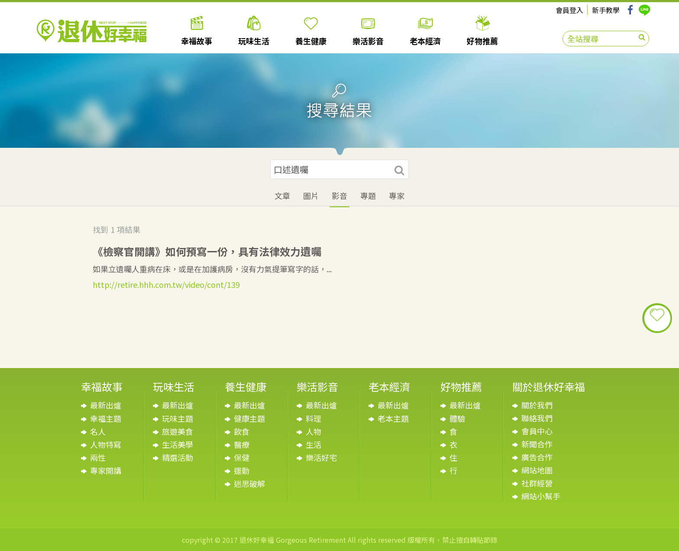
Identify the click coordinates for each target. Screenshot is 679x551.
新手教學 (606, 10)
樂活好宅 (321, 457)
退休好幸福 (91, 31)
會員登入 (569, 10)
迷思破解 (249, 483)
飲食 (241, 431)
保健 (241, 457)
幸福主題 (105, 418)
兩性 (98, 457)
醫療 (241, 444)
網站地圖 (537, 470)
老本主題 (393, 418)
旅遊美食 (177, 431)
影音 (339, 195)
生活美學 (177, 444)
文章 (282, 195)
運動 (241, 470)
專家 (396, 195)
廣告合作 (537, 457)
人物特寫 (105, 444)
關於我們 (537, 405)
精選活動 (177, 457)
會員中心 (537, 431)
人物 (313, 431)
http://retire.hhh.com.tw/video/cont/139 (166, 284)
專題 (368, 195)
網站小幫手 (540, 496)
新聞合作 (537, 444)
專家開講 (105, 470)
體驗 (457, 418)
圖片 (311, 195)
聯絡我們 (537, 418)
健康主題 (249, 418)
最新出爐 (105, 405)
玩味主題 (177, 418)
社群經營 (537, 483)
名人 (98, 431)
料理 (313, 418)
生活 (313, 444)
